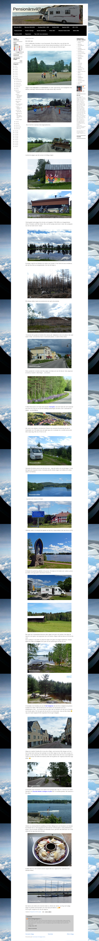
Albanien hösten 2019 (64, 30)
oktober (17, 83)
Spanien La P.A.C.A (80, 74)
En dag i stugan (19, 119)
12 (15, 141)
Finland (79, 46)
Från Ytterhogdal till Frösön (19, 105)
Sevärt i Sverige (29, 30)
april (17, 123)
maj (17, 121)
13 (15, 139)
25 (15, 67)
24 (15, 69)
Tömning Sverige (81, 80)
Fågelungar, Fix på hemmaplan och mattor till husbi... (19, 115)
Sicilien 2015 (55, 27)
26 (15, 66)
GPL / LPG (75, 27)
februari (17, 126)
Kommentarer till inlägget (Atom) (38, 936)
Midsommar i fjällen (18, 102)
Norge (79, 61)
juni (17, 90)
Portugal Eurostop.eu (80, 67)
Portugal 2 (80, 64)
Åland (79, 83)
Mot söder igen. (19, 99)
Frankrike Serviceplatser (80, 55)
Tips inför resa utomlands (41, 34)
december (18, 79)
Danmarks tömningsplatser (81, 45)
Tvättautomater (18, 30)
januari (17, 128)
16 (15, 134)
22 (15, 73)
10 (15, 144)
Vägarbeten (28, 34)
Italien (79, 60)
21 (15, 74)
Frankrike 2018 (18, 34)
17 (15, 132)
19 (15, 78)
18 (15, 130)
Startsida (50, 934)
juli (16, 88)
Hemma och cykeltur (18, 92)
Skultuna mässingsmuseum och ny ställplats (19, 96)
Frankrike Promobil (81, 53)
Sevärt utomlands (41, 30)
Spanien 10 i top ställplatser (81, 69)
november (18, 81)
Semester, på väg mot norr (19, 111)
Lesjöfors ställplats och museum (19, 107)
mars (17, 125)
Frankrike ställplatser (80, 58)
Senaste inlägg (29, 934)
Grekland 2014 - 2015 (43, 27)
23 (15, 71)
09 (15, 146)
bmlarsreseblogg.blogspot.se (34, 918)
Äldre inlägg (70, 934)
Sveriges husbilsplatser (80, 77)
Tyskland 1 (80, 79)
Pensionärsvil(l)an (29, 9)
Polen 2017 (52, 30)
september (18, 84)
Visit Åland (80, 82)
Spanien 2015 (65, 27)
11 (15, 143)
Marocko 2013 (17, 27)
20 (15, 76)
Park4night (80, 63)
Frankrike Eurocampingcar (81, 51)
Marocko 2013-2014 (30, 27)
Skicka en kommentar (32, 928)
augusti (17, 86)
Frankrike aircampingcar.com (81, 49)
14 (15, 137)
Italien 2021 (76, 30)
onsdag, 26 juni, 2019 (32, 925)
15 (15, 136)
